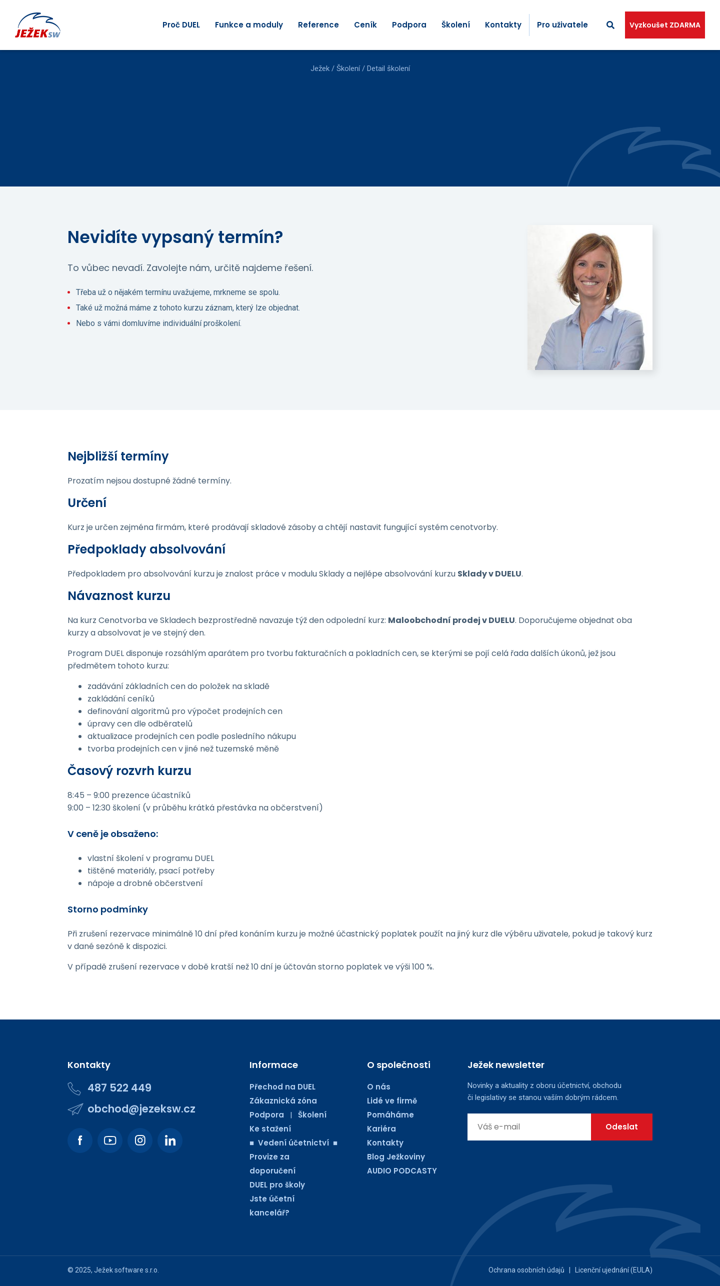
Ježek (320, 68)
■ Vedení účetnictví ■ (294, 1143)
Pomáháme (390, 1115)
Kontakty (503, 25)
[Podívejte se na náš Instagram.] (140, 1140)
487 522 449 (120, 1087)
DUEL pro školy (277, 1185)
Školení (456, 25)
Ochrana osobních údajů (526, 1270)
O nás (378, 1087)
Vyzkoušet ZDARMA (665, 25)
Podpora (409, 25)
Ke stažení (270, 1129)
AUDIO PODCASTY (402, 1171)
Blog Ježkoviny (396, 1157)
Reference (318, 25)
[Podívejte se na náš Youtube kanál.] (110, 1140)
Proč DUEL (181, 25)
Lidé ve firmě (392, 1101)
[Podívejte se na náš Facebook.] (80, 1140)
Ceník (365, 25)
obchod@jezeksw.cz (142, 1109)
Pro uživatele (562, 25)
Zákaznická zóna (283, 1101)
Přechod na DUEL (283, 1087)
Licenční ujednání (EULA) (613, 1270)
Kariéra (381, 1129)
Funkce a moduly (249, 25)
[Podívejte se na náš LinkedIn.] (170, 1140)
